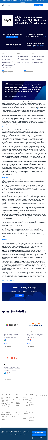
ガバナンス (3, 412)
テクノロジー (18, 412)
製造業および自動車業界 (19, 403)
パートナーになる (31, 415)
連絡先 (30, 400)
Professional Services (25, 414)
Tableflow (3, 414)
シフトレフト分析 (9, 402)
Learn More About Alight (8, 280)
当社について (31, 395)
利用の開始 (3, 419)
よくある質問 (31, 412)
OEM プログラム (25, 419)
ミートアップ (25, 422)
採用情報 (30, 402)
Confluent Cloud (3, 398)
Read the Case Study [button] (12, 36)
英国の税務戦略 (31, 421)
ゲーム (17, 414)
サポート (24, 409)
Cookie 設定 (39, 437)
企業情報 (30, 398)
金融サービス (18, 397)
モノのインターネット (10, 416)
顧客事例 (8, 397)
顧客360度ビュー (9, 414)
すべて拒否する (39, 435)
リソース (25, 394)
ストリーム (3, 405)
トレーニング (25, 411)
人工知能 (8, 404)
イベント (24, 416)
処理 (1, 410)
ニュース (30, 410)
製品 (2, 394)
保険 (17, 410)
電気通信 (18, 405)
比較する (24, 424)
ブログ (30, 408)
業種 (17, 394)
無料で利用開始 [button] (38, 5)
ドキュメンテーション (25, 403)
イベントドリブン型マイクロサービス (11, 409)
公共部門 (18, 408)
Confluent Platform (36, 109)
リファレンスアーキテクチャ (11, 400)
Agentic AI (8, 406)
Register (22, 2)
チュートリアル (25, 406)
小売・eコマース (19, 400)
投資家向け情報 (31, 405)
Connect (2, 408)
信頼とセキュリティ (31, 418)
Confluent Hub (3, 417)
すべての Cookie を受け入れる (39, 432)
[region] (24, 434)
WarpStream (3, 403)
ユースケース (9, 394)
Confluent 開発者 (25, 400)
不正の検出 (8, 412)
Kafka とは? (25, 397)
